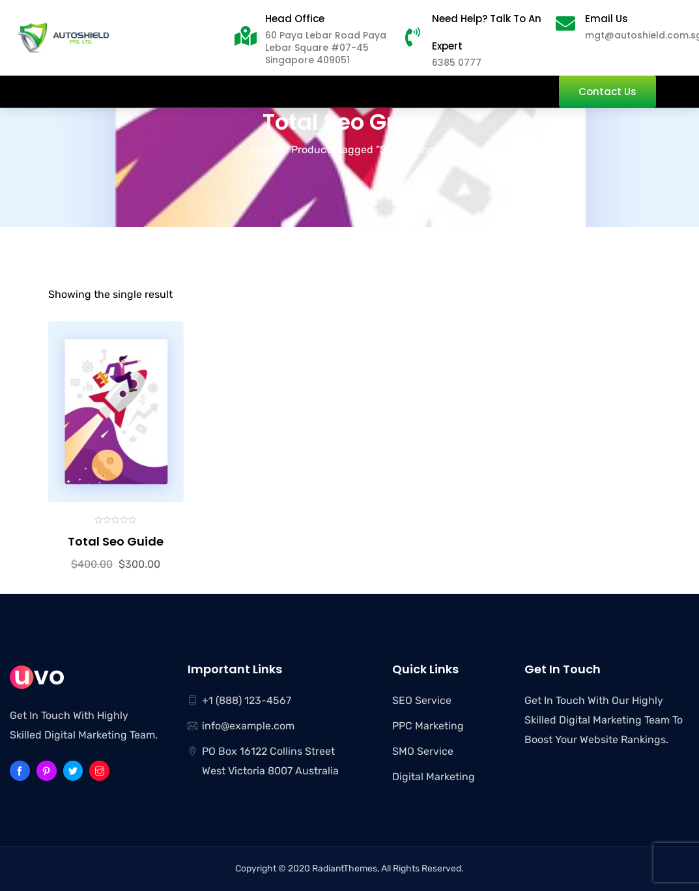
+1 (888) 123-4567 (246, 700)
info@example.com (248, 726)
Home (264, 149)
